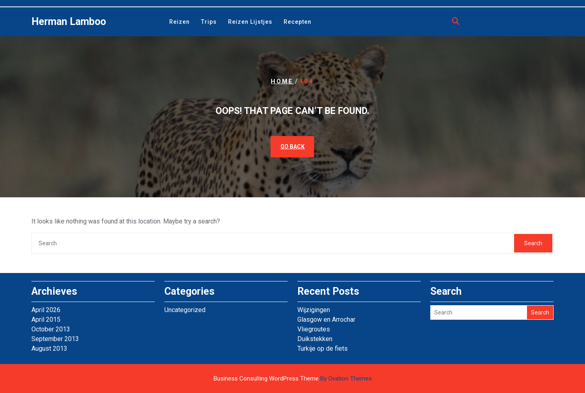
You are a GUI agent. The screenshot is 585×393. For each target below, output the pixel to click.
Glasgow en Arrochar (326, 319)
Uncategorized (184, 310)
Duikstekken (314, 339)
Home (282, 81)
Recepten (297, 22)
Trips (209, 22)
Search (533, 243)
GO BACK (292, 146)
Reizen (179, 22)
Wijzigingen (313, 310)
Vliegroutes (313, 329)
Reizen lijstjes (250, 22)
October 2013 (50, 329)
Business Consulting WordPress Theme (293, 378)
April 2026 (45, 310)
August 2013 (49, 348)
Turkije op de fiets (322, 348)
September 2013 (55, 339)
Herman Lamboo (68, 21)
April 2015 (45, 319)
